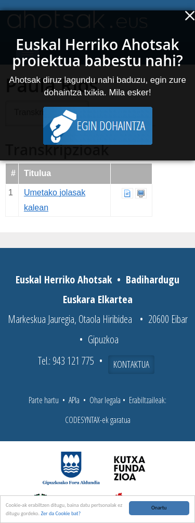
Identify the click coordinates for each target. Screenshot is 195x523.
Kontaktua (131, 364)
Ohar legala (105, 400)
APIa (74, 400)
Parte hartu (44, 400)
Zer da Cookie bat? (61, 515)
